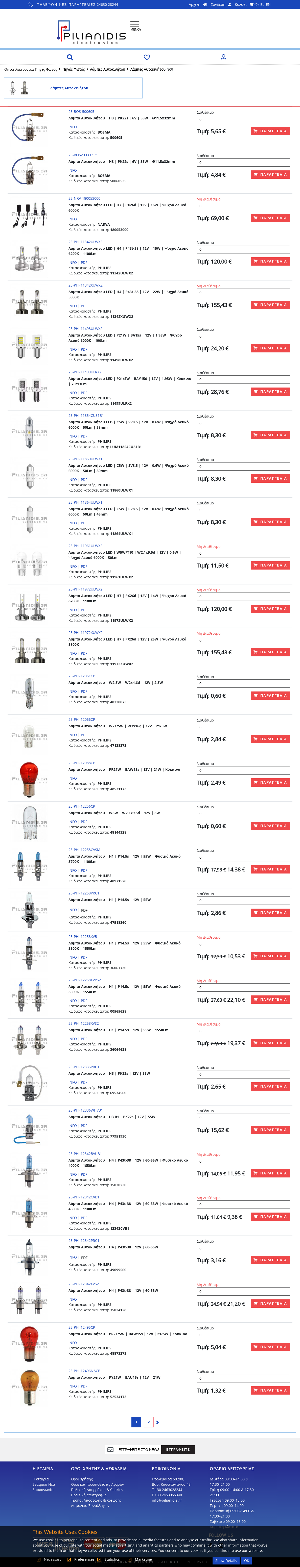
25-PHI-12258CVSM (84, 849)
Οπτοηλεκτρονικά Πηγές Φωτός (30, 69)
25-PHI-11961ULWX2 (85, 545)
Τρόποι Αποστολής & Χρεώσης (96, 1500)
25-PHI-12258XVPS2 (84, 980)
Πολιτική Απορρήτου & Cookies (97, 1489)
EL (262, 4)
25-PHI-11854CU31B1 (86, 415)
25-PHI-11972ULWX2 (85, 589)
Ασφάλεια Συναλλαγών (90, 1505)
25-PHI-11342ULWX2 (85, 241)
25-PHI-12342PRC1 (83, 1240)
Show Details (226, 1560)
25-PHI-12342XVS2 (83, 1283)
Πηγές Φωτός (73, 69)
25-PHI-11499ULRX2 (84, 372)
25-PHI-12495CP (81, 1327)
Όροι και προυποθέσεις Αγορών (97, 1484)
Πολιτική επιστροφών (89, 1495)
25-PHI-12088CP (81, 762)
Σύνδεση (221, 4)
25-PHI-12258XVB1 (83, 936)
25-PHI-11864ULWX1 (85, 502)
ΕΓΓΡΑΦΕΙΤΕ (178, 1449)
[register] (139, 1449)
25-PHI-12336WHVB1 (85, 1110)
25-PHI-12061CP (81, 676)
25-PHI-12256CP (81, 806)
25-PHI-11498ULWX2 (85, 328)
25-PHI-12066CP (81, 719)
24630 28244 (73, 4)
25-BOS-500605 (81, 111)
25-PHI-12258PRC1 (83, 893)
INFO (72, 126)
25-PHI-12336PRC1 (83, 1066)
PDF (84, 262)
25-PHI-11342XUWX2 (85, 285)
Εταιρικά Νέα (44, 1484)
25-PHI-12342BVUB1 (85, 1153)
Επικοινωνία (43, 1489)
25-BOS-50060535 (83, 154)
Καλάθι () (247, 4)
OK (246, 1560)
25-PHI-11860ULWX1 (85, 458)
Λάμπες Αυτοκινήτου (107, 69)
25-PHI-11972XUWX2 (85, 632)
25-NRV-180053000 (84, 198)
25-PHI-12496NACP (84, 1370)
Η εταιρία (41, 1479)
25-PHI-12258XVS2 (83, 1023)
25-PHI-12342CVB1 (83, 1197)
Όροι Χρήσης (82, 1479)
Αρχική (198, 4)
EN (268, 4)
